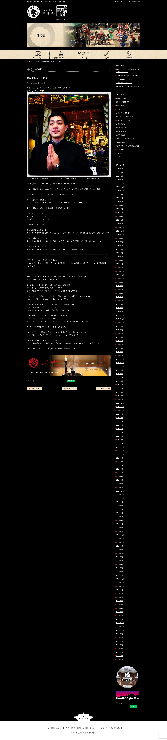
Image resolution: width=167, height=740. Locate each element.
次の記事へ (103, 388)
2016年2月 (119, 615)
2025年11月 (120, 187)
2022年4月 (119, 344)
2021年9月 (119, 370)
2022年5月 (119, 341)
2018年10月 (120, 498)
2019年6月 (119, 469)
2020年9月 (119, 414)
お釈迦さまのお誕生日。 (124, 83)
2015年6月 (119, 645)
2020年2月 (119, 440)
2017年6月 (119, 557)
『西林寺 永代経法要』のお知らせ (127, 75)
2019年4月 (119, 476)
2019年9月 (119, 458)
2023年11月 (120, 275)
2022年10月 (120, 322)
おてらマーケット (121, 149)
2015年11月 (120, 626)
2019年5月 (119, 473)
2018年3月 (119, 524)
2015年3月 (119, 656)
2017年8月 (119, 549)
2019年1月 (119, 487)
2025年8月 (119, 198)
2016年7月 (119, 597)
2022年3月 (119, 348)
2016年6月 (119, 601)
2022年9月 (119, 326)
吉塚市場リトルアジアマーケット (126, 120)
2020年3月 (119, 436)
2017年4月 (119, 564)
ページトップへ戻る (83, 716)
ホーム (31, 61)
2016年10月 (120, 586)
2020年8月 (119, 418)
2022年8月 (119, 330)
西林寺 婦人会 (120, 135)
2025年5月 (119, 209)
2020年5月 (119, 429)
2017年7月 (119, 553)
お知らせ (124, 2)
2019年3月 (119, 480)
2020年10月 (120, 410)
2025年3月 (119, 216)
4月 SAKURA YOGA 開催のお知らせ (127, 86)
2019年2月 (119, 483)
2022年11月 (120, 319)
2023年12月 (120, 271)
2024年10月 (120, 234)
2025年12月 (120, 183)
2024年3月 (119, 260)
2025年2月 (119, 220)
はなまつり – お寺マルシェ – (125, 116)
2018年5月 (119, 517)
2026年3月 (119, 172)
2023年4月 (119, 300)
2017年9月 (119, 546)
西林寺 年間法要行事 (122, 102)
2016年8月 (119, 593)
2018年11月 (120, 494)
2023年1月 (119, 311)
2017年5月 (119, 560)
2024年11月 (120, 231)
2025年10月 (120, 191)
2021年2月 (119, 396)
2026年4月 (119, 168)
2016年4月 (119, 608)
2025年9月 (119, 194)
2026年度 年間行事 (83, 54)
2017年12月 (120, 535)
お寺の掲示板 (120, 124)
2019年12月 (120, 447)
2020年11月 (120, 407)
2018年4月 (119, 520)
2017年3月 (119, 568)
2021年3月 (119, 392)
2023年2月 (119, 308)
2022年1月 (119, 355)
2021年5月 (119, 385)
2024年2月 (119, 264)
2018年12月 (120, 491)
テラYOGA (119, 109)
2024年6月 (119, 249)
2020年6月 (119, 425)
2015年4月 (119, 652)
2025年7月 (119, 202)
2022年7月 (119, 333)
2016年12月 (120, 579)
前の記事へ (34, 388)
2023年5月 (119, 297)
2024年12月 (120, 227)
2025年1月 (119, 223)
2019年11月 (120, 451)
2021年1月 (119, 399)
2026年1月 (119, 180)
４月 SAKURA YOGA (123, 79)
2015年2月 (119, 659)
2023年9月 (119, 282)
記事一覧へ (69, 388)
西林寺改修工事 (121, 127)
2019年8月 (119, 462)
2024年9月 (119, 238)
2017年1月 (119, 575)
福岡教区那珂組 (121, 142)
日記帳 (116, 2)
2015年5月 (119, 648)
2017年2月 (119, 571)
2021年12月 (120, 359)
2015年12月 (120, 623)
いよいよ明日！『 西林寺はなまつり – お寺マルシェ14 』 (128, 71)
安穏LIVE (119, 153)
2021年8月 (119, 374)
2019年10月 (120, 454)
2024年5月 (119, 253)
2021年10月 (120, 366)
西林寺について (60, 54)
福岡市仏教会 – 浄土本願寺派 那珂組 (127, 146)
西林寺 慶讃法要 (121, 131)
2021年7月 (119, 377)
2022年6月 (119, 337)
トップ (38, 54)
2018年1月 (119, 531)
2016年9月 (119, 590)
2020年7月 (119, 421)
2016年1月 (119, 619)
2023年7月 (119, 289)
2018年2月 (119, 528)
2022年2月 (119, 352)
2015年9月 (119, 634)
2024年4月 (119, 256)
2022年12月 (120, 315)
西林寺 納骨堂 (120, 105)
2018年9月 (119, 502)
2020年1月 (119, 443)
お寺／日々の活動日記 (123, 113)
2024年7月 (119, 245)
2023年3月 (119, 304)
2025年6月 (119, 205)
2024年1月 (119, 267)
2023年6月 (119, 293)
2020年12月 (120, 403)
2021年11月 (120, 363)
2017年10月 (120, 542)
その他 (42, 61)
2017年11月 (120, 538)
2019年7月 (119, 465)
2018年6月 (119, 513)
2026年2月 (119, 176)
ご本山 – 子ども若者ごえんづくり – (127, 138)
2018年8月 (119, 506)
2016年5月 (119, 604)
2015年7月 (119, 641)
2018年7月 (119, 509)
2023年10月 (120, 278)
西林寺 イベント (121, 98)
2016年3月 (119, 612)
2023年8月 (119, 286)
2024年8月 (119, 242)
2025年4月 (119, 213)
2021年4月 (119, 388)
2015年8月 (119, 637)
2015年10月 (120, 630)
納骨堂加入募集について (129, 54)
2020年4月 (119, 432)
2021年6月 (119, 381)
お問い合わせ (104, 728)
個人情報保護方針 (134, 2)
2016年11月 (120, 582)
